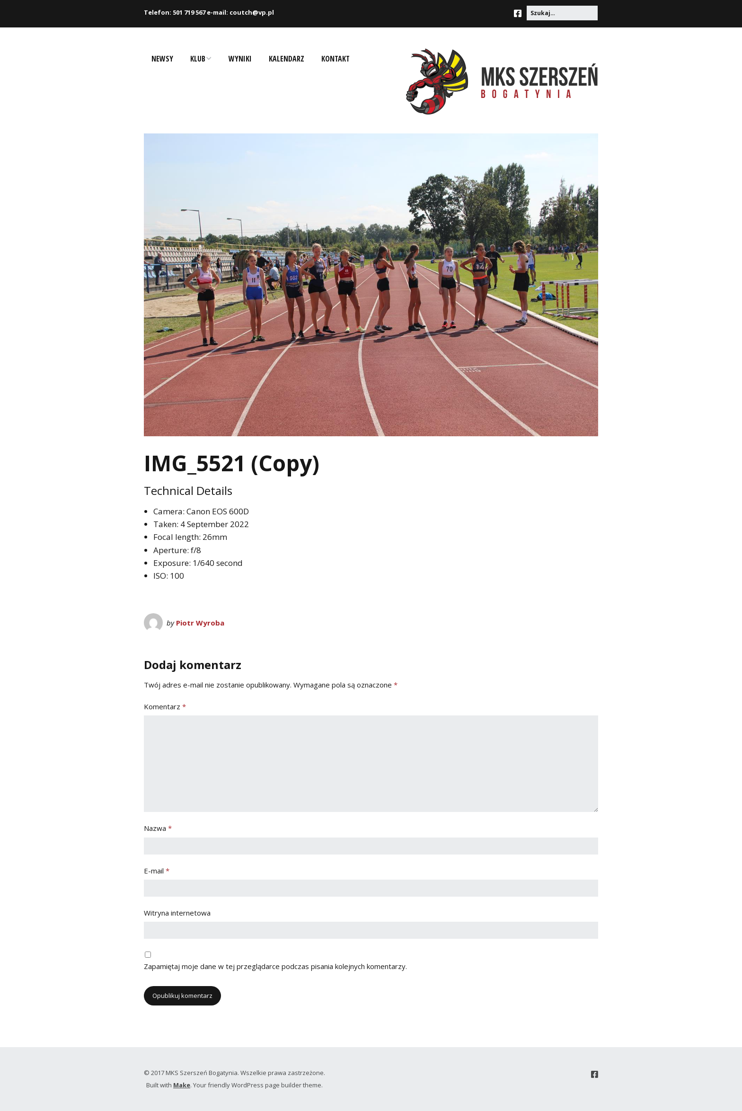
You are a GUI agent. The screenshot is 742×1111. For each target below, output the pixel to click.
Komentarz (165, 706)
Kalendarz (286, 58)
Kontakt (335, 58)
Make (181, 1085)
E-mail (156, 870)
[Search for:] (562, 13)
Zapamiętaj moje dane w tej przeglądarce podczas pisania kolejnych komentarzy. (275, 966)
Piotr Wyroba (200, 622)
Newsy (162, 58)
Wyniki (240, 58)
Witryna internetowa (177, 912)
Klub (197, 58)
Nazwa (158, 828)
